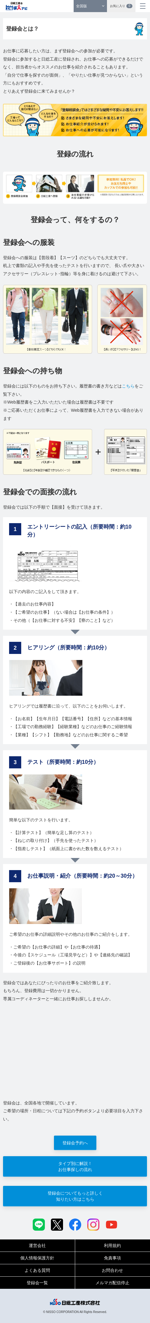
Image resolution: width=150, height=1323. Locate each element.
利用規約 (112, 1245)
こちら (128, 386)
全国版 (81, 6)
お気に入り (121, 6)
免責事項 (112, 1257)
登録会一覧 (37, 1282)
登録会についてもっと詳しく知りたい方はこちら (75, 1196)
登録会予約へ (75, 1142)
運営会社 (37, 1245)
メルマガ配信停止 (112, 1282)
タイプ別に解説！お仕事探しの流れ (75, 1166)
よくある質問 (37, 1270)
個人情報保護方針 (37, 1257)
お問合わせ (112, 1270)
